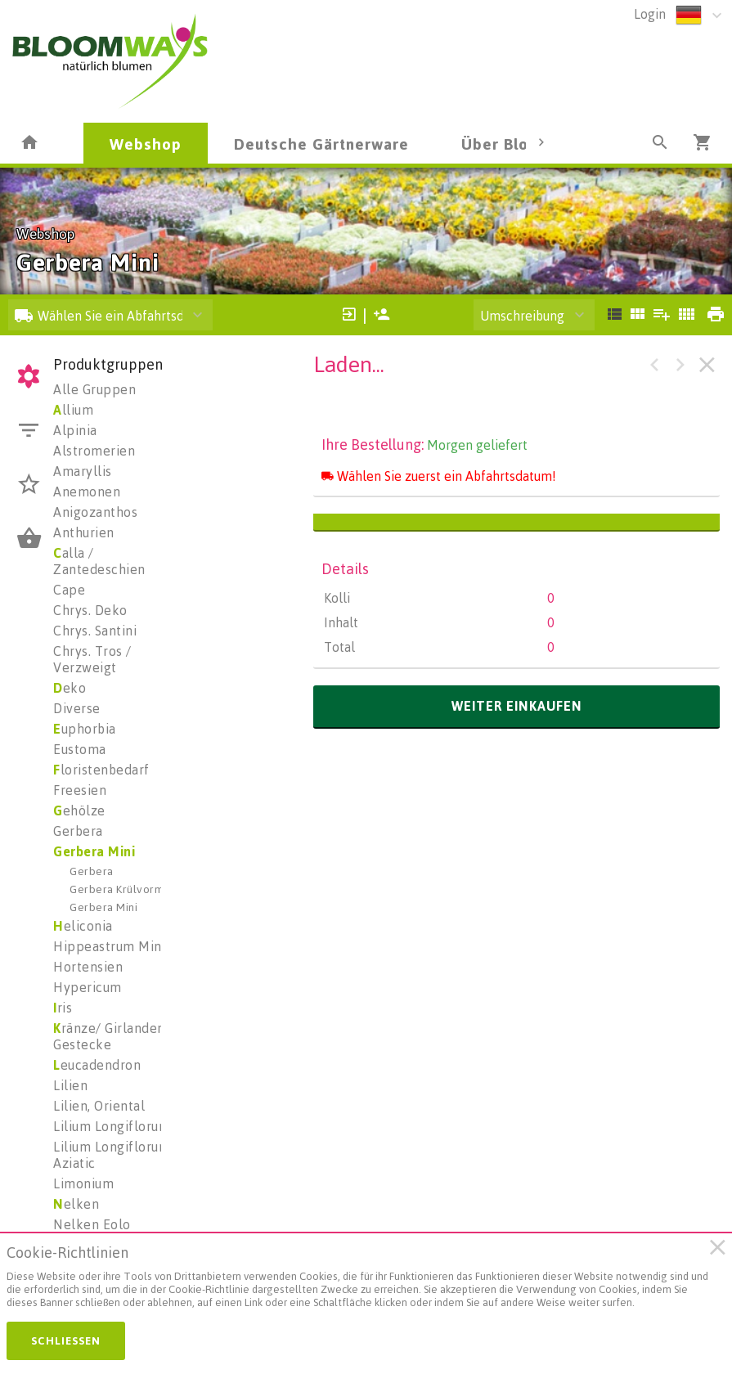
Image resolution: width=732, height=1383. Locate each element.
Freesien (79, 790)
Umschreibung (522, 316)
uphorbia (84, 729)
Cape (69, 589)
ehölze (79, 810)
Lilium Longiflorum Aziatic (111, 1154)
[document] (358, 1281)
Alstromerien (94, 450)
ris (62, 1007)
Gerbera (78, 831)
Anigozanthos (95, 512)
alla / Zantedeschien (99, 561)
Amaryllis (82, 471)
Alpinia (75, 430)
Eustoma (79, 749)
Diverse (77, 708)
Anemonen (86, 491)
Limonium (83, 1183)
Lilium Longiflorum (111, 1126)
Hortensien (88, 967)
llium (73, 410)
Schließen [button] (66, 1340)
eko (69, 688)
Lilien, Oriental (99, 1106)
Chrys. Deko (90, 610)
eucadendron (97, 1065)
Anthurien (84, 532)
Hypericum (87, 987)
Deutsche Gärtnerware (321, 143)
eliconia (83, 926)
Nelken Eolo (92, 1224)
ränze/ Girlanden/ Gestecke (111, 1036)
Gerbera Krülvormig (121, 889)
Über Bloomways (525, 143)
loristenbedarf (101, 769)
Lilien (70, 1085)
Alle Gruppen (94, 389)
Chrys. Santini (95, 630)
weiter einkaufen (516, 706)
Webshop (146, 143)
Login (650, 14)
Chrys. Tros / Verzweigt (92, 659)
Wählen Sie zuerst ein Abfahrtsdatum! (438, 476)
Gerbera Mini (94, 851)
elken (76, 1204)
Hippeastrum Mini (109, 946)
